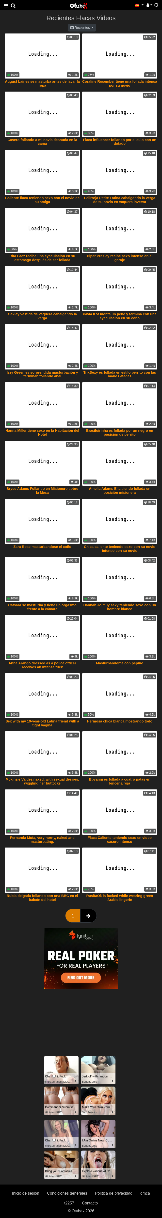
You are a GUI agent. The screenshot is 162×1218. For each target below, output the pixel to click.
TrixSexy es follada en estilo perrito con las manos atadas (119, 374)
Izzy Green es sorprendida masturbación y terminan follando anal (42, 374)
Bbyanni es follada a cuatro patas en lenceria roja (119, 781)
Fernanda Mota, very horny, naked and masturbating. (42, 840)
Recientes (80, 28)
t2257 (69, 1203)
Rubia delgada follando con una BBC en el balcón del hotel (42, 898)
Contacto (90, 1203)
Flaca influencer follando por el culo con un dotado (119, 142)
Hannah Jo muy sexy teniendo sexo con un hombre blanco (119, 607)
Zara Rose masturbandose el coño (42, 547)
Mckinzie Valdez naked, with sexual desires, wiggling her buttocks (42, 781)
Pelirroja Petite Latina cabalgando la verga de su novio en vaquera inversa (119, 200)
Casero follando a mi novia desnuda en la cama (42, 142)
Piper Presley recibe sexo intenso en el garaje (119, 258)
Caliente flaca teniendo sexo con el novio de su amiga (42, 200)
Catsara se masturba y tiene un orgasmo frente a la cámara (42, 607)
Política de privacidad (113, 1193)
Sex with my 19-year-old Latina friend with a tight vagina (42, 723)
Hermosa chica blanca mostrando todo (119, 721)
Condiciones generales (67, 1193)
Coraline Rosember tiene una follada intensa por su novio (119, 83)
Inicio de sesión (25, 1193)
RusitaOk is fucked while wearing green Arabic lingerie (119, 898)
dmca (145, 1193)
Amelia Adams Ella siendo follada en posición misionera (119, 491)
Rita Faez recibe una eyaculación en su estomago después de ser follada (42, 258)
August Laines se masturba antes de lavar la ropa (42, 83)
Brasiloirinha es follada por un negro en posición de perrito (119, 432)
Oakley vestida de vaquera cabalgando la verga (42, 316)
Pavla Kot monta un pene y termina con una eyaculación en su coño (119, 316)
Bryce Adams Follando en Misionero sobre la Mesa (42, 491)
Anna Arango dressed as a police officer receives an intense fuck (42, 665)
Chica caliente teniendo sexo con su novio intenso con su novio (119, 549)
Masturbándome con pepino (119, 663)
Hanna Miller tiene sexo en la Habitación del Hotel (42, 432)
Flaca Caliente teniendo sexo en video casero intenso (120, 840)
